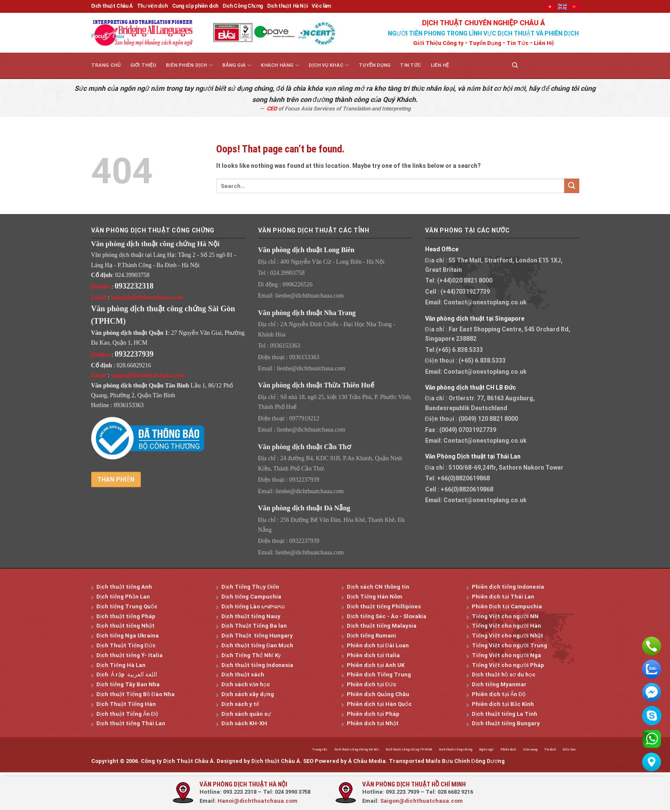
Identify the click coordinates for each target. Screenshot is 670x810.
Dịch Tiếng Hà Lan (121, 665)
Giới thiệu (143, 65)
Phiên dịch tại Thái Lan (503, 596)
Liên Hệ (544, 43)
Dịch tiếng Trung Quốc (127, 606)
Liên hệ (440, 65)
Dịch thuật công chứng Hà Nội (279, 750)
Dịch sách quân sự (246, 714)
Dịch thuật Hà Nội (287, 6)
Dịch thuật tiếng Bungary (506, 723)
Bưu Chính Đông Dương (473, 762)
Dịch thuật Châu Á (112, 6)
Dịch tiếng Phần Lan (123, 596)
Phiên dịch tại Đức (371, 684)
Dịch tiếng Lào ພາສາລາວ (253, 606)
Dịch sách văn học (245, 684)
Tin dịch (542, 750)
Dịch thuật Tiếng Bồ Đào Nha (135, 694)
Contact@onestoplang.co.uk (485, 302)
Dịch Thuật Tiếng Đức (126, 645)
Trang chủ (106, 65)
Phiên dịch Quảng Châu (378, 694)
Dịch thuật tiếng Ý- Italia (129, 655)
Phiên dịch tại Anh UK (376, 665)
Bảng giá (237, 65)
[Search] (515, 65)
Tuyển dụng (375, 65)
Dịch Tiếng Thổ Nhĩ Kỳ (251, 655)
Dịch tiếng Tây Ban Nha (128, 684)
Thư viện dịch (152, 6)
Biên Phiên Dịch (189, 65)
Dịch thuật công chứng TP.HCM (351, 750)
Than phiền (116, 479)
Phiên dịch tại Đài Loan (378, 645)
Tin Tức (517, 43)
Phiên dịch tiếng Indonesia (508, 587)
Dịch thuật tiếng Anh (124, 587)
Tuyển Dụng (485, 43)
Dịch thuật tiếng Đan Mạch (257, 645)
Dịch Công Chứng (243, 6)
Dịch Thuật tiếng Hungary (257, 635)
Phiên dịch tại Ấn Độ (499, 694)
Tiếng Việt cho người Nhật (507, 635)
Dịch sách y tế (240, 704)
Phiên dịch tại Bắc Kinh (503, 704)
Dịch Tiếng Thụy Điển (250, 587)
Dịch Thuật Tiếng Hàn (126, 704)
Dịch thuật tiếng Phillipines (384, 606)
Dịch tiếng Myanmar (499, 684)
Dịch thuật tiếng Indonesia (257, 665)
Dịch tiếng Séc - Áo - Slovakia (386, 616)
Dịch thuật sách (242, 674)
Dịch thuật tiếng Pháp (125, 616)
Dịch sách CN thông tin (378, 587)
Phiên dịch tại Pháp (373, 714)
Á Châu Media (367, 762)
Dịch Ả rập (111, 674)
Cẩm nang (515, 750)
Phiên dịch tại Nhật (373, 723)
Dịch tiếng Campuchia (251, 596)
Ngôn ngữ (458, 750)
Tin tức (410, 65)
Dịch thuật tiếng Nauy (250, 616)
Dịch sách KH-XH (244, 723)
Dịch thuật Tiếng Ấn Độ (127, 714)
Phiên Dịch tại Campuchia (507, 606)
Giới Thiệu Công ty (438, 43)
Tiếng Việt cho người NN (505, 616)
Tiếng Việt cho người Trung (509, 645)
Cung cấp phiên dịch (195, 6)
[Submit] (571, 186)
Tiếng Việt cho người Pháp (508, 665)
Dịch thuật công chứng (416, 750)
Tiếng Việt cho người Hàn (506, 625)
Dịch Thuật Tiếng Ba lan (254, 625)
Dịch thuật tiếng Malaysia (382, 625)
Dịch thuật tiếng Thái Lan (130, 723)
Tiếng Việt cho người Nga (506, 655)
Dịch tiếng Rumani (371, 635)
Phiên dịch (487, 750)
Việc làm (321, 6)
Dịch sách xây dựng (247, 694)
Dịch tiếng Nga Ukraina (127, 635)
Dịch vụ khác (329, 65)
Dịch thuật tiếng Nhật (125, 625)
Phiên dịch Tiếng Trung (379, 674)
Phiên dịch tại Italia (373, 655)
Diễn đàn (566, 750)
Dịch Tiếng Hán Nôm (374, 596)
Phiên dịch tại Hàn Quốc (379, 704)
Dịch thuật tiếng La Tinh (504, 714)
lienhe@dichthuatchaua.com (309, 295)
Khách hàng (280, 65)
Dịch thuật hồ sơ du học (504, 674)
